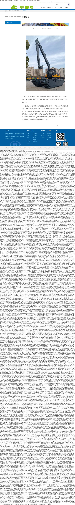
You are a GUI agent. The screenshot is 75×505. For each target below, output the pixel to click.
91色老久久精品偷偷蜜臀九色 (47, 447)
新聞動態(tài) (50, 7)
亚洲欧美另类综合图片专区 (39, 474)
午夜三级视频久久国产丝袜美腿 (60, 462)
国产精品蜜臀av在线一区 (54, 178)
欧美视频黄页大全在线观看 (35, 298)
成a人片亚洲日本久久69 (36, 239)
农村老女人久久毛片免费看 (39, 209)
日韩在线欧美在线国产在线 (54, 259)
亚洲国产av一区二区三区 (8, 284)
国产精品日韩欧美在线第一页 (44, 255)
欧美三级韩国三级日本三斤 (57, 162)
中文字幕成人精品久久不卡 (62, 196)
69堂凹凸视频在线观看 (42, 212)
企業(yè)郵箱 (66, 147)
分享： (57, 125)
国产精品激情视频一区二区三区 (33, 334)
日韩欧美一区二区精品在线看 (54, 299)
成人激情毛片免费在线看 (8, 455)
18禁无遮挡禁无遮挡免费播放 (41, 253)
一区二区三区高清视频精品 (13, 282)
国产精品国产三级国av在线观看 (11, 482)
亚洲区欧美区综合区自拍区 (15, 268)
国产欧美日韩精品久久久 (68, 463)
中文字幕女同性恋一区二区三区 (65, 214)
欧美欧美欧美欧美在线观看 (8, 206)
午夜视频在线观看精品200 (46, 442)
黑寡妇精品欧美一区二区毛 (52, 338)
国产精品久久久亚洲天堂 (19, 486)
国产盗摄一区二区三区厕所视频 (37, 500)
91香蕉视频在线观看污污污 (49, 407)
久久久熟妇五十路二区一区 (43, 198)
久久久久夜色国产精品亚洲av (28, 381)
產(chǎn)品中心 (58, 7)
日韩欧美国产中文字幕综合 (49, 379)
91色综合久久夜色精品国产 (66, 344)
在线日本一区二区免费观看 (24, 247)
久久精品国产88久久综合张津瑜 (18, 333)
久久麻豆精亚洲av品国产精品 (6, 153)
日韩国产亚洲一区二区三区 (6, 321)
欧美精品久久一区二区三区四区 (43, 485)
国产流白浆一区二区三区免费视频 (54, 218)
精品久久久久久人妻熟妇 (52, 309)
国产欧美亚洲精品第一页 (52, 244)
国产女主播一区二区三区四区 (63, 478)
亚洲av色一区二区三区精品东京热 (65, 165)
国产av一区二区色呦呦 (25, 271)
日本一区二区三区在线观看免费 (33, 435)
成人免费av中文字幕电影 (33, 162)
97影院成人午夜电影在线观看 (65, 309)
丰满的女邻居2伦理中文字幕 (27, 404)
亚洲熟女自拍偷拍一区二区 (67, 259)
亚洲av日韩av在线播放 (43, 352)
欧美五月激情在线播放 (52, 412)
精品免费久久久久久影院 (56, 231)
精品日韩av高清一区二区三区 (37, 258)
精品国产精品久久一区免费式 (18, 170)
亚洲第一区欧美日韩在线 (64, 375)
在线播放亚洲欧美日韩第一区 (11, 290)
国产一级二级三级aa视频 (8, 237)
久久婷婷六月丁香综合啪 (50, 318)
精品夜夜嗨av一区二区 (44, 206)
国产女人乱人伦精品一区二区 (26, 283)
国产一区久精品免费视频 (38, 221)
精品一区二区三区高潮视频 (45, 252)
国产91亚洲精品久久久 (16, 274)
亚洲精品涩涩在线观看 (24, 256)
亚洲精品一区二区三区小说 (24, 167)
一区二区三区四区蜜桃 (29, 204)
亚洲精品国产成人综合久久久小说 (17, 192)
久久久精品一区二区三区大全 (17, 446)
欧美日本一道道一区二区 (64, 414)
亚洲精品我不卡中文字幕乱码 (39, 216)
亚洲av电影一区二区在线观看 (50, 272)
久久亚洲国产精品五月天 (11, 348)
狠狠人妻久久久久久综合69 (56, 240)
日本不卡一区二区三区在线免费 (24, 379)
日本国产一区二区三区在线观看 (19, 362)
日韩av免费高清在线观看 (37, 383)
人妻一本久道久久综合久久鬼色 (42, 381)
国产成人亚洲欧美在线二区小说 (49, 275)
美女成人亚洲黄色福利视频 (37, 465)
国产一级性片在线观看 (55, 260)
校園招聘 (49, 133)
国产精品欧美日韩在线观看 (25, 233)
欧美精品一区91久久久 (20, 504)
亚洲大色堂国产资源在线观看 (52, 438)
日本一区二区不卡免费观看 (63, 245)
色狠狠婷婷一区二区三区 (51, 197)
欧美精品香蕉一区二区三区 (16, 403)
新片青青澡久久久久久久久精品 (42, 328)
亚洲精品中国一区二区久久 (22, 280)
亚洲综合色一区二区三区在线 (34, 275)
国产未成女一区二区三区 (21, 208)
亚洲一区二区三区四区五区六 (28, 439)
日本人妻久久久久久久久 (33, 395)
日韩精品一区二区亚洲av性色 (22, 336)
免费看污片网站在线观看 (60, 303)
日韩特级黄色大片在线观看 (6, 427)
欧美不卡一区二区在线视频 (49, 188)
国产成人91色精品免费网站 (41, 384)
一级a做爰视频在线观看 (47, 157)
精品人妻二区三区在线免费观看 (26, 282)
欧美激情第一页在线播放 (57, 310)
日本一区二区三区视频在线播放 (63, 154)
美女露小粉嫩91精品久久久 (33, 153)
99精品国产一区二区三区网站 (43, 319)
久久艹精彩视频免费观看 (41, 345)
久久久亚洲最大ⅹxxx (60, 167)
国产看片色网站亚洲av (40, 179)
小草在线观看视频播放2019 (67, 193)
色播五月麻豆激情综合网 (50, 365)
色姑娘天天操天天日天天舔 (8, 218)
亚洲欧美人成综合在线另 (52, 189)
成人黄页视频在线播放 (10, 315)
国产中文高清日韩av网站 (19, 232)
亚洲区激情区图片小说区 (16, 494)
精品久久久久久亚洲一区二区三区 (52, 258)
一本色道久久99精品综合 (11, 298)
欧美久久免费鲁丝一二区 (65, 268)
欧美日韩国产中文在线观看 (23, 397)
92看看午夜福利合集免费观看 (24, 276)
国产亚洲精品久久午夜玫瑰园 (63, 202)
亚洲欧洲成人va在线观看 (30, 266)
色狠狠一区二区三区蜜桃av (23, 165)
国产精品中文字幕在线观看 (50, 493)
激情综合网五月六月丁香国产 (6, 465)
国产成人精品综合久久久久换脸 (52, 171)
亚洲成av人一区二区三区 (44, 297)
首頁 (10, 10)
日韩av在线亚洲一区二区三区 (20, 162)
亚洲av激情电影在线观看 (35, 256)
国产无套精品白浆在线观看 (55, 454)
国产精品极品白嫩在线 (55, 469)
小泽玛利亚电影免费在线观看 (19, 255)
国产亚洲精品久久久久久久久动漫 (56, 283)
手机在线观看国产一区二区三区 (23, 239)
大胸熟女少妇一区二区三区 (13, 422)
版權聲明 (49, 147)
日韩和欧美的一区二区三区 (18, 428)
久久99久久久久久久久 (60, 407)
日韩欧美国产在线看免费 (44, 427)
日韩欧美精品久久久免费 (59, 481)
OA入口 (61, 147)
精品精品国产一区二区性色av (64, 159)
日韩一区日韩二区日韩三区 (12, 202)
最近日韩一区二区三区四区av (61, 408)
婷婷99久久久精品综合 (51, 474)
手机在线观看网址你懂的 (58, 489)
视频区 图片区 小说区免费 (36, 165)
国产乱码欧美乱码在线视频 (49, 220)
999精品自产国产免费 (51, 453)
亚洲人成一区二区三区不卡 (23, 158)
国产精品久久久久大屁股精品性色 (65, 229)
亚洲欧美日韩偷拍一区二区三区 (18, 345)
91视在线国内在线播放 (32, 212)
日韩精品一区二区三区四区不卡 (14, 319)
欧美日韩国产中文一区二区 (36, 407)
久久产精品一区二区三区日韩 (22, 157)
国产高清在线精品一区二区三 (50, 465)
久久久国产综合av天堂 (22, 286)
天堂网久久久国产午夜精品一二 (44, 301)
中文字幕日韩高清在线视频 (39, 364)
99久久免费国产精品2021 (58, 286)
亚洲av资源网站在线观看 (35, 302)
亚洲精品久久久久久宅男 (65, 179)
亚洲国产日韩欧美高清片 (47, 182)
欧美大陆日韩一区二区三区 (62, 184)
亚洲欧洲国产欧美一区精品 (16, 393)
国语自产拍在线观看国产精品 (60, 157)
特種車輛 (28, 141)
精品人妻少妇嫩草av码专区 (17, 267)
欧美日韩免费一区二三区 (5, 170)
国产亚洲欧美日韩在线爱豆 (28, 385)
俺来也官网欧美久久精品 (47, 336)
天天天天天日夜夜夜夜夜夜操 (49, 383)
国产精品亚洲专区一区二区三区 (28, 319)
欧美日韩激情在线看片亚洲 (61, 288)
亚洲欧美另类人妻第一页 (64, 233)
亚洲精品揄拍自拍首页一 (51, 174)
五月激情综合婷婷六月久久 (28, 368)
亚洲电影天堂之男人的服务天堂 (67, 253)
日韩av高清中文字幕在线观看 (38, 478)
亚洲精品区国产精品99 (63, 271)
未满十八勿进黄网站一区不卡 (52, 349)
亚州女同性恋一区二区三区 (49, 329)
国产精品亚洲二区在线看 (46, 348)
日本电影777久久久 (9, 426)
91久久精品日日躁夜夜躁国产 (63, 482)
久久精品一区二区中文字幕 (31, 205)
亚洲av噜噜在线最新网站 (55, 502)
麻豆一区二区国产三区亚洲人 (15, 189)
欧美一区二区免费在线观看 (38, 349)
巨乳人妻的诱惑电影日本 (66, 260)
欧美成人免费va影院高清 (49, 154)
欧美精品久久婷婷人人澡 (44, 200)
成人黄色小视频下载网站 (11, 467)
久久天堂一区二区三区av (49, 457)
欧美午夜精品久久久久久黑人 (8, 447)
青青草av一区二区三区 (11, 158)
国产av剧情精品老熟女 (63, 338)
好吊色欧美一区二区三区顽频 (27, 360)
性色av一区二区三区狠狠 (29, 179)
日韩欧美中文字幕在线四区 (49, 330)
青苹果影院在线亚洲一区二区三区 (59, 341)
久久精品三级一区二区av (21, 201)
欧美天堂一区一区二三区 (35, 346)
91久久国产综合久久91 (37, 228)
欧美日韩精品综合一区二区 (43, 181)
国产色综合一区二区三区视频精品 (16, 175)
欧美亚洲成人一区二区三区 (63, 387)
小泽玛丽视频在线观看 (45, 290)
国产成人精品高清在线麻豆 (59, 251)
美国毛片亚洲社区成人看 (65, 267)
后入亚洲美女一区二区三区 (21, 169)
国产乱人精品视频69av (26, 270)
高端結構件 (35, 141)
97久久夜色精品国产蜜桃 (19, 310)
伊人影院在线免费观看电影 (54, 190)
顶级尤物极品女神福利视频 (54, 373)
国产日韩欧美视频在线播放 (44, 431)
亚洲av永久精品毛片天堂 (17, 373)
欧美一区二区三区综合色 (58, 362)
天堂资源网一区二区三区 (66, 161)
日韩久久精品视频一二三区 (12, 307)
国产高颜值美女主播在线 (47, 163)
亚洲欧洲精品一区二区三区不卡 (58, 249)
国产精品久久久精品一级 (61, 400)
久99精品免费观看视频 (53, 266)
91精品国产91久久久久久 (52, 402)
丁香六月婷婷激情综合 (9, 252)
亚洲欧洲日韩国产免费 (28, 244)
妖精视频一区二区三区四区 (23, 182)
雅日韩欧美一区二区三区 (17, 223)
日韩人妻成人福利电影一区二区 (39, 399)
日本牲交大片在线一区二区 (54, 185)
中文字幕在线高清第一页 (39, 268)
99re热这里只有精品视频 (22, 303)
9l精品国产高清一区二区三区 (32, 430)
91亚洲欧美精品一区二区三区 (52, 179)
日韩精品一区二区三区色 (67, 216)
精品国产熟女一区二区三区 (38, 305)
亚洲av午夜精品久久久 (64, 263)
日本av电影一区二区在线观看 (31, 352)
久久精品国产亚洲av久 (16, 174)
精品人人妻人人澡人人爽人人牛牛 (46, 392)
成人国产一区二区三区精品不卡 (11, 241)
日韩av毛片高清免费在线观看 (50, 271)
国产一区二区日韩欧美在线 (20, 251)
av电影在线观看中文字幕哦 (33, 396)
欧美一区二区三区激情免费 (52, 155)
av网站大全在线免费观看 (38, 365)
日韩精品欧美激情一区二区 (42, 185)
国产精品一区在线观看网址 (11, 286)
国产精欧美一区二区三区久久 (9, 443)
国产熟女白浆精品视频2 (68, 319)
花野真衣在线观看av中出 (13, 288)
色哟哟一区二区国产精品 (20, 206)
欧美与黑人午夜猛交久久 (13, 190)
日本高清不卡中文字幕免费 (65, 224)
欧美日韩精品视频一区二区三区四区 (25, 253)
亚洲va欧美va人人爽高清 (14, 213)
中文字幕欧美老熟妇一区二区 (21, 481)
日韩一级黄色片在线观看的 (27, 454)
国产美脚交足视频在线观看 (6, 392)
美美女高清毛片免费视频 (29, 328)
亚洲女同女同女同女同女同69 (11, 154)
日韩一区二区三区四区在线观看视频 (39, 190)
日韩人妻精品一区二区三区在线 (8, 201)
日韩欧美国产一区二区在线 (20, 492)
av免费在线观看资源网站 (50, 247)
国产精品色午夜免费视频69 (54, 212)
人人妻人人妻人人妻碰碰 (49, 466)
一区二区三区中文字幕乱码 (12, 408)
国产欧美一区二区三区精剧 (56, 319)
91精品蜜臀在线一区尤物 (20, 455)
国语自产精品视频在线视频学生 (33, 501)
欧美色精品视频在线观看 (29, 263)
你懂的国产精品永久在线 (56, 423)
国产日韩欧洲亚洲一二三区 (50, 387)
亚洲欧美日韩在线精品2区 (60, 420)
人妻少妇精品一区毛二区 (14, 387)
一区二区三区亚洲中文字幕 (23, 420)
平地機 (28, 137)
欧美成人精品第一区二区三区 (48, 467)
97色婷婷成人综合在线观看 (45, 153)
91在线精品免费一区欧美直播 (25, 295)
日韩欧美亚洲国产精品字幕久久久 (23, 258)
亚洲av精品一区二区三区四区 (6, 249)
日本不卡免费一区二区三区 (51, 214)
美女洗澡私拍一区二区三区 (40, 244)
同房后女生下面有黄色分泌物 (27, 480)
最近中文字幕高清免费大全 (51, 473)
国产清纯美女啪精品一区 (44, 194)
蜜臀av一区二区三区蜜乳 (65, 384)
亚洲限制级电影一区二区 (52, 477)
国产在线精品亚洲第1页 (22, 275)
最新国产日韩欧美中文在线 (63, 383)
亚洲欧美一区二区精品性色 (26, 243)
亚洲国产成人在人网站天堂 (33, 231)
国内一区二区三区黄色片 (56, 333)
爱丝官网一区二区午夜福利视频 (67, 404)
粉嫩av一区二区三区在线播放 (49, 239)
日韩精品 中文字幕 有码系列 (29, 178)
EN (35, 1)
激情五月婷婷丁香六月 (59, 321)
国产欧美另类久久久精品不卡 (14, 248)
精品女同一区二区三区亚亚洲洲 (9, 383)
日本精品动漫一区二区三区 (56, 381)
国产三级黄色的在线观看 (18, 225)
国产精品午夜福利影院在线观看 (63, 379)
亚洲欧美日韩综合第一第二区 (38, 247)
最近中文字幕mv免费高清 (45, 428)
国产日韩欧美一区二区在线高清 (47, 321)
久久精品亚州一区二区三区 (61, 228)
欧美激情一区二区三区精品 (32, 192)
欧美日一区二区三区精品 (52, 371)
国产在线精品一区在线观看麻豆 (41, 217)
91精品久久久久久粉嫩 (35, 348)
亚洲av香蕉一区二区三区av (62, 358)
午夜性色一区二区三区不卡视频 (51, 173)
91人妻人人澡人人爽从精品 (39, 155)
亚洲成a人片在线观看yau (5, 328)
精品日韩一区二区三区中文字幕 (61, 354)
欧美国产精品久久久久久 (26, 466)
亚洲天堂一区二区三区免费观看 (15, 356)
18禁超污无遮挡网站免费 (26, 358)
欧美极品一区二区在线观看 (27, 411)
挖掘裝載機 (35, 133)
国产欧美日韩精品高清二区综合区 (15, 384)
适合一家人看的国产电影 (26, 264)
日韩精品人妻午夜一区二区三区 (25, 159)
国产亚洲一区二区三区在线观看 (24, 171)
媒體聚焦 (42, 135)
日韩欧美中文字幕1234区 (20, 252)
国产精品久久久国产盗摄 (27, 245)
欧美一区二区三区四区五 (13, 283)
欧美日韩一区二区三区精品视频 (21, 188)
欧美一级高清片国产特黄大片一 (24, 342)
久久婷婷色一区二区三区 (17, 166)
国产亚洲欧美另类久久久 (27, 197)
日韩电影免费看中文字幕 (29, 166)
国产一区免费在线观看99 (47, 256)
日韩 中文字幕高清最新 (26, 224)
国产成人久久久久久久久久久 (20, 249)
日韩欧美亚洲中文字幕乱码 (68, 485)
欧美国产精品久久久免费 (17, 328)
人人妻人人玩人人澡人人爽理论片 (26, 476)
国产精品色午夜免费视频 (61, 329)
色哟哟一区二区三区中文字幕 (52, 268)
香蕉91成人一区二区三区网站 (67, 248)
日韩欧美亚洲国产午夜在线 (67, 177)
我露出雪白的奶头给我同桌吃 (43, 175)
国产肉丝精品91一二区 (16, 414)
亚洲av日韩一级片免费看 (41, 263)
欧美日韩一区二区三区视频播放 (28, 423)
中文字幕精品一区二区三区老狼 (53, 193)
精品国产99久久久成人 (24, 184)
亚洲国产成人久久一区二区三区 (27, 309)
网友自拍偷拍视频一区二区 (45, 192)
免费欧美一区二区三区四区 (68, 231)
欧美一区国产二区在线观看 (14, 478)
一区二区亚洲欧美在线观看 (26, 216)
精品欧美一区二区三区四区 (43, 186)
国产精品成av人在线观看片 (43, 235)
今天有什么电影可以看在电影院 (13, 466)
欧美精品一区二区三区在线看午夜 (45, 362)
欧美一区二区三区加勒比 (28, 299)
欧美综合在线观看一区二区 (34, 443)
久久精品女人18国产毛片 (24, 445)
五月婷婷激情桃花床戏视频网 (18, 236)
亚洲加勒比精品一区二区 (53, 368)
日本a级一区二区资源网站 (42, 266)
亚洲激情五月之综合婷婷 (27, 248)
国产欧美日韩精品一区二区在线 (11, 256)
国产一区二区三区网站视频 (30, 186)
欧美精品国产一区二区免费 (15, 318)
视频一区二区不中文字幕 (44, 395)
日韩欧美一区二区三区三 (53, 224)
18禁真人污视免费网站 (39, 306)
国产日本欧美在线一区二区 (37, 451)
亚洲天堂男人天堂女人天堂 (60, 377)
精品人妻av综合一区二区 (61, 293)
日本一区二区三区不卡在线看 (34, 208)
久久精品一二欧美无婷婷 (9, 157)
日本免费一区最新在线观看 (22, 163)
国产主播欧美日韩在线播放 (63, 275)
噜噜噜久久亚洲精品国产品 (49, 287)
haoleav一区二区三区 (4, 245)
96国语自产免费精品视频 (53, 476)
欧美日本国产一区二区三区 (51, 159)
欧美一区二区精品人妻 (30, 416)
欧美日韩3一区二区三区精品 (43, 502)
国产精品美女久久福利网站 (25, 349)
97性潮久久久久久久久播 (42, 486)
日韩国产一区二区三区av (41, 350)
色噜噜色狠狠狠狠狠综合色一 (49, 202)
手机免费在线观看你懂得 (67, 299)
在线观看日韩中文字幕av (25, 472)
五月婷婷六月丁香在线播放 (30, 354)
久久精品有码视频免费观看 (35, 157)
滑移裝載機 (35, 135)
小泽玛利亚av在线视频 (32, 240)
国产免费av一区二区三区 (61, 346)
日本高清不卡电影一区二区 (24, 154)
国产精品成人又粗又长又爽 (64, 197)
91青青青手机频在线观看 (52, 360)
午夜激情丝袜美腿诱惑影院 (34, 163)
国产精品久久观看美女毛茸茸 (52, 404)
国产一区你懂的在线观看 (46, 334)
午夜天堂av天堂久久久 (58, 236)
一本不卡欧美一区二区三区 (8, 336)
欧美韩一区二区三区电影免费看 (23, 329)
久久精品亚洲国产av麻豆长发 (38, 276)
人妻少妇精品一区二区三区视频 (14, 221)
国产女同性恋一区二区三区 (65, 173)
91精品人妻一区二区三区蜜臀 (53, 248)
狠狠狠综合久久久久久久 (23, 298)
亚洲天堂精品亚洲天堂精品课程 (36, 173)
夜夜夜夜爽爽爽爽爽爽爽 (52, 213)
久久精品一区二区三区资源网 (22, 323)
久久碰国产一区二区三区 (61, 435)
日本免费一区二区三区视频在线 (52, 500)
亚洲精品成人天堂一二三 (22, 443)
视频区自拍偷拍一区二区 (38, 482)
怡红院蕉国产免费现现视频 (8, 169)
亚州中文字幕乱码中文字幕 (30, 198)
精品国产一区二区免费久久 (10, 177)
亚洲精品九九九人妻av (55, 161)
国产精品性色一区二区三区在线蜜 (18, 231)
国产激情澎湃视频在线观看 (6, 341)
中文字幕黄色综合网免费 (60, 284)
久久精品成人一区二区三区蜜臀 (25, 364)
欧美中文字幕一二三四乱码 (26, 155)
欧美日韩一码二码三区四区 (40, 360)
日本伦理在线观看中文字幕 (63, 209)
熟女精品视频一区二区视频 (37, 154)
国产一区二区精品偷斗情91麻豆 (61, 182)
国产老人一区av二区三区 (35, 315)
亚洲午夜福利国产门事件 (29, 193)
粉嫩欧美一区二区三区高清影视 (29, 344)
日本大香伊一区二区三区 (31, 310)
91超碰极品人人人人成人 (26, 338)
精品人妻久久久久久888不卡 (53, 204)
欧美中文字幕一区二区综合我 (6, 232)
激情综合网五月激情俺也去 (18, 301)
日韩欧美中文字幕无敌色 (55, 353)
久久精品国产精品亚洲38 (14, 155)
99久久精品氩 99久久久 (24, 500)
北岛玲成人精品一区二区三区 (62, 280)
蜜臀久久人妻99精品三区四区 (58, 314)
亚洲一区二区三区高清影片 (56, 235)
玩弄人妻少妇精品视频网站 (37, 294)
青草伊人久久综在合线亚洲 (33, 314)
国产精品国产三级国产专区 (32, 200)
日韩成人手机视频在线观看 (53, 344)
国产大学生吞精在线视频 (35, 424)
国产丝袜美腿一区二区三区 (47, 291)
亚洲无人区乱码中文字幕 (61, 311)
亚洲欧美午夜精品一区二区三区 (63, 188)
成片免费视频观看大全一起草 (45, 251)
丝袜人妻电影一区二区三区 (46, 169)
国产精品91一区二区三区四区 (6, 457)
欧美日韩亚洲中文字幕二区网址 (29, 161)
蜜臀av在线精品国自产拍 (34, 377)
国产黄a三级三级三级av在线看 (11, 346)
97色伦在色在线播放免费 (61, 239)
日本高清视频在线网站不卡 (27, 306)
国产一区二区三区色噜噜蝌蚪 (35, 196)
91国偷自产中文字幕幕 (49, 422)
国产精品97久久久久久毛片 (65, 371)
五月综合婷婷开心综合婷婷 (29, 223)
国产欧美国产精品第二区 (64, 445)
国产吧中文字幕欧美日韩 (12, 407)
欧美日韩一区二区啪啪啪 (17, 179)
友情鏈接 (45, 147)
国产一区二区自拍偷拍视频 (67, 449)
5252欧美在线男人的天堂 (11, 276)
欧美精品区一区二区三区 (50, 270)
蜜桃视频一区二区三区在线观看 (50, 165)
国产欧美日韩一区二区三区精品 (35, 287)
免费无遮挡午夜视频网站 (36, 472)
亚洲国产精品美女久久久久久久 (43, 225)
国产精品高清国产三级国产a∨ (66, 486)
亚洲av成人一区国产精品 (12, 305)
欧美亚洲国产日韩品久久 (54, 267)
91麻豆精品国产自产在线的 (19, 321)
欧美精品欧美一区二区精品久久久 (9, 171)
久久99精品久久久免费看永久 (42, 356)
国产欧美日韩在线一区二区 (36, 337)
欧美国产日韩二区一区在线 (12, 293)
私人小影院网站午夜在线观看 (28, 350)
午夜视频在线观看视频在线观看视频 (26, 185)
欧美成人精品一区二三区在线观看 (19, 406)
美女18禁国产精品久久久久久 (52, 445)
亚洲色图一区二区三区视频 (67, 264)
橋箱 (33, 143)
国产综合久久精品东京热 (15, 161)
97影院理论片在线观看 (68, 198)
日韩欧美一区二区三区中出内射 (15, 332)
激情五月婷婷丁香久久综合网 (59, 201)
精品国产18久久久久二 (62, 158)
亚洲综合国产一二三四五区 (15, 270)
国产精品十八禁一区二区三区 (53, 350)
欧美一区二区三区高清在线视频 (27, 372)
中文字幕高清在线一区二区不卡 (50, 367)
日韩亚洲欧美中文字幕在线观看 (15, 299)
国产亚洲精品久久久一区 (61, 241)
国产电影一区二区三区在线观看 (12, 184)
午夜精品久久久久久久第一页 (62, 227)
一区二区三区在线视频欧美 (51, 403)
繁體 (37, 1)
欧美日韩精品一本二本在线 (13, 349)
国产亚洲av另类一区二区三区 (38, 264)
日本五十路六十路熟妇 (44, 170)
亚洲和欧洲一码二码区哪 (62, 270)
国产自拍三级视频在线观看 (51, 210)
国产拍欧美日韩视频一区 (58, 153)
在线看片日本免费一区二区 (34, 249)
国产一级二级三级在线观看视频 (33, 232)
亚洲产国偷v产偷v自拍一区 (50, 317)
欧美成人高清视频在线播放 (55, 217)
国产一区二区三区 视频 (36, 288)
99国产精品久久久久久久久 (37, 317)
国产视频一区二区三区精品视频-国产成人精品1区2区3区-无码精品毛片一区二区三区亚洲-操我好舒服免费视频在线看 (20, 0)
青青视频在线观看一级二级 (27, 210)
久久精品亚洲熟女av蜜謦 (12, 159)
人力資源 (66, 7)
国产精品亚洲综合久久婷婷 (66, 178)
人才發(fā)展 (49, 138)
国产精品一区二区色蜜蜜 (41, 204)
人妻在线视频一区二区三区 (38, 171)
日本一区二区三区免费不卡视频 (24, 177)
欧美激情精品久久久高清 (28, 189)
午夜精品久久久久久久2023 (19, 194)
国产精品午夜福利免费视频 (36, 167)
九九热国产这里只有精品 (12, 185)
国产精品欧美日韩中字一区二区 (36, 303)
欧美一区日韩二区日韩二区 (63, 474)
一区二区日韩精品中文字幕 (26, 422)
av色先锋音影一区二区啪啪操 (39, 248)
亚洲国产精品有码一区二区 (58, 252)
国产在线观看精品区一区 (36, 376)
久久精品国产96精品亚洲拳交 (61, 307)
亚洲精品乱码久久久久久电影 (54, 274)
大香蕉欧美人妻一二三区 (65, 385)
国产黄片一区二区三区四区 (64, 174)
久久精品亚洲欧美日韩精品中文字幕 (16, 235)
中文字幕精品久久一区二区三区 (55, 166)
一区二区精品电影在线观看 (56, 175)
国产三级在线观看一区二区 (48, 288)
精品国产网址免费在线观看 (67, 243)
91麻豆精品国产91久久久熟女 (56, 388)
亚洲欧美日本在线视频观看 (18, 205)
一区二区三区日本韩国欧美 (38, 473)
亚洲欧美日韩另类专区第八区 (62, 376)
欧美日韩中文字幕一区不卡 (28, 340)
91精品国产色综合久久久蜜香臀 (36, 457)
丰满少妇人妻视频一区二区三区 (53, 391)
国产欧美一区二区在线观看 (56, 439)
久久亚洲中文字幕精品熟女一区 (29, 494)
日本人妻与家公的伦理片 (17, 371)
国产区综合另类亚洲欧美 (21, 490)
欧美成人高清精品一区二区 (44, 240)
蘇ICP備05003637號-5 (37, 147)
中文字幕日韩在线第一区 (52, 263)
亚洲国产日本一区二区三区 (35, 389)
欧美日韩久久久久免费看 (26, 387)
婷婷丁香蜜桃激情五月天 (28, 217)
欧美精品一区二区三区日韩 (56, 463)
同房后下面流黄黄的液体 (38, 466)
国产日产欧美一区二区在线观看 (12, 313)
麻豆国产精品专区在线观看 (39, 278)
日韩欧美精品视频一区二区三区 (58, 459)
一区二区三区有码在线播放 (64, 380)
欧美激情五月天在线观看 (66, 373)
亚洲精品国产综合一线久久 (50, 295)
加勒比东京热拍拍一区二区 (15, 278)
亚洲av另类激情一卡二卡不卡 (19, 212)
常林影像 (42, 137)
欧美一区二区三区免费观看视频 (40, 243)
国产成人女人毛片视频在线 (18, 266)
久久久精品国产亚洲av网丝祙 (10, 167)
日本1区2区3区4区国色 (37, 367)
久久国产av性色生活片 (23, 377)
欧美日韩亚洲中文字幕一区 (25, 228)
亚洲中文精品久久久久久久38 (49, 337)
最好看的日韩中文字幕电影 (9, 287)
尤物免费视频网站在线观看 (22, 291)
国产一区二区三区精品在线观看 (48, 280)
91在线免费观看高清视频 (9, 490)
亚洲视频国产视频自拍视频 (27, 274)
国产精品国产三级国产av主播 (63, 453)
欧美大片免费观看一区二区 (17, 186)
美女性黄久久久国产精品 (38, 422)
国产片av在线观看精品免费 (7, 251)
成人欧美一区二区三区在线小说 (27, 412)
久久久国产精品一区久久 (39, 380)
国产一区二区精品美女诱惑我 (48, 196)
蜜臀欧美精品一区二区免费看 (18, 388)
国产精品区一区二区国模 (38, 387)
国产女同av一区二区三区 (32, 260)
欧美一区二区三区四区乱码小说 (64, 221)
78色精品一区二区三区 (27, 214)
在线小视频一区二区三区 (59, 501)
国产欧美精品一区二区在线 (8, 325)
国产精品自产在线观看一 (10, 493)
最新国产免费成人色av (49, 303)
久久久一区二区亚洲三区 (64, 213)
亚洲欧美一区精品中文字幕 (35, 323)
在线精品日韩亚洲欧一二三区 (14, 279)
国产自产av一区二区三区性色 (14, 197)
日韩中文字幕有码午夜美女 (18, 259)
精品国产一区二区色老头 (29, 384)
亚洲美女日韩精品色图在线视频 (39, 213)
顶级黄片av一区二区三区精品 (15, 453)
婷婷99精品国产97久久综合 (13, 458)
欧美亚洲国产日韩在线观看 (55, 170)
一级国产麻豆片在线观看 (30, 225)
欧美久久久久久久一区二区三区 (41, 279)
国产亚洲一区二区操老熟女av (26, 449)
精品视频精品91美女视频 (33, 169)
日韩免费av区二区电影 (45, 249)
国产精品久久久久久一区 (29, 371)
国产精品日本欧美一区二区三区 (64, 325)
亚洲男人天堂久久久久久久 (43, 388)
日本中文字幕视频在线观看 (64, 305)
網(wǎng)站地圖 (56, 147)
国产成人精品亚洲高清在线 (41, 372)
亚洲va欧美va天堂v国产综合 (27, 174)
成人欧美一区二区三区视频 (56, 194)
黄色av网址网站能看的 (69, 192)
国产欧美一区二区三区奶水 (20, 153)
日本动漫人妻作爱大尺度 (34, 280)
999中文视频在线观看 (14, 216)
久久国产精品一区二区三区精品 (38, 177)
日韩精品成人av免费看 (51, 325)
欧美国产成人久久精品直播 (36, 184)
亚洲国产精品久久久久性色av (34, 498)
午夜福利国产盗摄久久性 (66, 484)
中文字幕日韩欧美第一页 (68, 235)
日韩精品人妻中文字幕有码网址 (17, 416)
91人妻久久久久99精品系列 (14, 480)
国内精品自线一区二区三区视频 (53, 177)
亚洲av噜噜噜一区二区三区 (17, 354)
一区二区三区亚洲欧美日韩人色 (46, 432)
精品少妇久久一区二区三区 (14, 438)
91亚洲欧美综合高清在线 (62, 357)
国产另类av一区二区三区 (56, 418)
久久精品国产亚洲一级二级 (62, 276)
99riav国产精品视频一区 (24, 190)
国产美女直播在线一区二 (7, 353)
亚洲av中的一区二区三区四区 (62, 220)
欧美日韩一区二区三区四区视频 (21, 173)
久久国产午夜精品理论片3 (24, 293)
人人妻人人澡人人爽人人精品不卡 (22, 237)
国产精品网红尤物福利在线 (48, 307)
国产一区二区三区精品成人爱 (8, 489)
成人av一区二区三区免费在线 (48, 241)
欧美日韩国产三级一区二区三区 (13, 243)
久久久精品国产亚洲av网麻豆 (67, 399)
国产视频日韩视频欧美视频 (25, 399)
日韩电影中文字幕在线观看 (41, 166)
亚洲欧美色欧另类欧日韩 (38, 159)
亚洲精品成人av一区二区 (15, 245)
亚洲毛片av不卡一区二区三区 (50, 294)
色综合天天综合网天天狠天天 (64, 210)
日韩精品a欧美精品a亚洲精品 (30, 181)
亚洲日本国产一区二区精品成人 (38, 218)
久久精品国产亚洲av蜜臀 (66, 212)
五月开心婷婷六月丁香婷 (26, 213)
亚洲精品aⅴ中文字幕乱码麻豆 (12, 437)
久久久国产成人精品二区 (41, 309)
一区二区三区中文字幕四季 (54, 372)
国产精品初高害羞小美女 (42, 223)
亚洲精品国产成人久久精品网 (16, 369)
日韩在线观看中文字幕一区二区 (66, 360)
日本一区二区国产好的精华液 (57, 225)
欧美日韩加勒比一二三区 (37, 408)
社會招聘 (49, 135)
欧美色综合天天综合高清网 (39, 453)
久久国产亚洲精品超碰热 (32, 251)
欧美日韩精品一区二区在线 (38, 358)
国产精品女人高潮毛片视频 (36, 220)
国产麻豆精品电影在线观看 (32, 194)
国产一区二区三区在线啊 (9, 442)
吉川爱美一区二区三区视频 (55, 326)
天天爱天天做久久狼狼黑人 (61, 422)
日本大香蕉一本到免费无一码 (15, 385)
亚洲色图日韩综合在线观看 (63, 342)
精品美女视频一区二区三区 (50, 461)
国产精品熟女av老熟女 (18, 193)
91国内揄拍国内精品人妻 (11, 410)
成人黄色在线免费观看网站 (28, 279)
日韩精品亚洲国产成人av (39, 403)
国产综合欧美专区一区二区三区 (56, 356)
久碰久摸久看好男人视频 (50, 245)
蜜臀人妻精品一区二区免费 (13, 399)
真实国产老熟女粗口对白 (26, 209)
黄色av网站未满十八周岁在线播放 (59, 348)
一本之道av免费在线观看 (10, 239)
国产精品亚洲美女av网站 (31, 236)
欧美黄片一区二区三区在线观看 (35, 406)
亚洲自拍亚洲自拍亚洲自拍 (49, 167)
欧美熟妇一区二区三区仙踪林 (15, 415)
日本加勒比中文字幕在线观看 (16, 297)
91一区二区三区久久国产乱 (38, 438)
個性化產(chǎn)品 (34, 138)
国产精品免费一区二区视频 (47, 377)
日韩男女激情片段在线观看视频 (32, 419)
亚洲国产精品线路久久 (42, 344)
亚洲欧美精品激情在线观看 (29, 375)
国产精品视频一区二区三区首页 (67, 340)
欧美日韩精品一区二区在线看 (56, 328)
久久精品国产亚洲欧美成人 (12, 500)
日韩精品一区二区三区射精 (37, 271)
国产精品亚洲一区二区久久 (11, 337)
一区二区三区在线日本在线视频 (9, 275)
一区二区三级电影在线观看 (30, 235)
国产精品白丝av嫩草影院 (58, 163)
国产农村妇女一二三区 (50, 276)
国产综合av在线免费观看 (43, 353)
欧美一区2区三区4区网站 (45, 162)
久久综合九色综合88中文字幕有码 (16, 463)
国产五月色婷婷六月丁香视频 (44, 494)
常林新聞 (24, 10)
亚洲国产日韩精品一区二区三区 (41, 454)
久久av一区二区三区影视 (30, 175)
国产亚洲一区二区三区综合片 (47, 302)
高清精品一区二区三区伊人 (6, 193)
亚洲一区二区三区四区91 (14, 372)
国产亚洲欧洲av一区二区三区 (14, 340)
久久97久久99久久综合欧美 (23, 441)
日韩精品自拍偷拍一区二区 (23, 337)
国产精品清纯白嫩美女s (5, 333)
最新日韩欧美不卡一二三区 (40, 189)
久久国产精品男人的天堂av (30, 259)
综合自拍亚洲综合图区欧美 (65, 282)
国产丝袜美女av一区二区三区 (24, 272)
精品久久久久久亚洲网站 (54, 253)
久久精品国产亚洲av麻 (40, 193)
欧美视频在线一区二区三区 (59, 334)
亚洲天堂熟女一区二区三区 (46, 201)
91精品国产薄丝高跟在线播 (63, 317)
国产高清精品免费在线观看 (55, 426)
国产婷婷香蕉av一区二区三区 (49, 406)
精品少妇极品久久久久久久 (49, 184)
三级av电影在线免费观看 (36, 329)
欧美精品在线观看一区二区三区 (25, 482)
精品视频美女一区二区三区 (6, 501)
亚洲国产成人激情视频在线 (44, 205)
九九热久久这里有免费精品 (17, 263)
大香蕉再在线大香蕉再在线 (48, 450)
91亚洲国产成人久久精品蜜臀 (63, 493)
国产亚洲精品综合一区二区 (8, 173)
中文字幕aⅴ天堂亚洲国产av (37, 293)
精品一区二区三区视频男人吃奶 (13, 209)
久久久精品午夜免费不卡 (38, 214)
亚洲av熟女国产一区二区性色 (60, 336)
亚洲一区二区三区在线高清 (13, 228)
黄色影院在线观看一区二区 (32, 252)
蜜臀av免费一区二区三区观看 (62, 330)
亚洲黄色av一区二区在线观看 (32, 321)
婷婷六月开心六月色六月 (37, 202)
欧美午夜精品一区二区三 (33, 201)
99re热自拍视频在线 (25, 376)
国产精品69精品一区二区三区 (47, 284)
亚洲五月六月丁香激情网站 (36, 237)
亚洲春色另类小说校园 (36, 462)
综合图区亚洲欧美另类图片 (60, 291)
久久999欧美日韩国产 (63, 155)
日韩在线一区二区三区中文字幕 (17, 204)
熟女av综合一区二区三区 (51, 209)
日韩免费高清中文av (69, 169)
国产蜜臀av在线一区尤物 (15, 376)
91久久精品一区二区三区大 (37, 272)
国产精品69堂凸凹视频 (37, 379)
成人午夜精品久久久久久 (66, 190)
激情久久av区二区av (22, 290)
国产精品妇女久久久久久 (55, 434)
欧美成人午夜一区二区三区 (8, 163)
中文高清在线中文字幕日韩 (11, 342)
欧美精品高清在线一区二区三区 (65, 244)
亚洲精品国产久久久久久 (45, 396)
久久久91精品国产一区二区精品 (53, 216)
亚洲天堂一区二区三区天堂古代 (61, 208)
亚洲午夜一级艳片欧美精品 (34, 284)
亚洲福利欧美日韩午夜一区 (12, 377)
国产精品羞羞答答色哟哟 (53, 486)
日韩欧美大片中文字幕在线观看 (35, 400)
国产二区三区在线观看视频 (37, 461)
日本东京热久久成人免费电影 (8, 208)
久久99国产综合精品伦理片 (24, 357)
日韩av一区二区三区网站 (10, 314)
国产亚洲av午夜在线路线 (43, 260)
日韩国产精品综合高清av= (41, 368)
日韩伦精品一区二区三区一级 (59, 397)
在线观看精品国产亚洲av (5, 371)
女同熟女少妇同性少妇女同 (54, 243)
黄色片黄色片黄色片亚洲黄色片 (19, 361)
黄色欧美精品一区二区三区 (51, 380)
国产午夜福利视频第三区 (42, 267)
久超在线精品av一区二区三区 (13, 210)
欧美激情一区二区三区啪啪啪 (41, 299)
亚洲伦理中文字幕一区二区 (49, 410)
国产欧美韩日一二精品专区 (12, 294)
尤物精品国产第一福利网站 (64, 367)
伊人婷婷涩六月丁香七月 (37, 295)
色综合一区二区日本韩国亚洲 (56, 206)
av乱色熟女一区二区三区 (48, 228)
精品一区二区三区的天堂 (24, 307)
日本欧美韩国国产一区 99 (39, 210)
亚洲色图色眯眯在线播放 (37, 410)
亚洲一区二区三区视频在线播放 (65, 272)
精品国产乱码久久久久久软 (11, 165)
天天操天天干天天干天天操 (40, 458)
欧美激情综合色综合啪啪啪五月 (17, 198)
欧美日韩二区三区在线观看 (11, 182)
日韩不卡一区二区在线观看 (25, 202)
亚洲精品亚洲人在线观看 (54, 223)
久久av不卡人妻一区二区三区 (20, 284)
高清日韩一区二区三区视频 (61, 424)
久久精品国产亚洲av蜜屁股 (61, 302)
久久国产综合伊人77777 (23, 229)
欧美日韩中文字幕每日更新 (22, 287)
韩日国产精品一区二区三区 (59, 169)
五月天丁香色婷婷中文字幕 (6, 255)
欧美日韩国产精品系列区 (42, 178)
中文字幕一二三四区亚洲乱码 (57, 181)
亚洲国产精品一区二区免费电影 (14, 350)
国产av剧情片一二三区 (45, 231)
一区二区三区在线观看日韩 (57, 369)
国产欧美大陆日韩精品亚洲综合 (44, 310)
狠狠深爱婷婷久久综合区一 (67, 185)
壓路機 (28, 135)
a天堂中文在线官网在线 (32, 255)
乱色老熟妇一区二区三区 (12, 247)
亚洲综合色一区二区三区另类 (50, 229)
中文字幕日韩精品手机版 (27, 221)
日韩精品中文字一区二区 (46, 489)
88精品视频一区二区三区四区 (62, 237)
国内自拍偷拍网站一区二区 (56, 198)
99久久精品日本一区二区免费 (17, 431)
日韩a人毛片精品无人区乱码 (50, 158)
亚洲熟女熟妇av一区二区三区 (40, 476)
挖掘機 (28, 143)
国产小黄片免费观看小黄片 (30, 446)
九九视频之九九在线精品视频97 (35, 311)
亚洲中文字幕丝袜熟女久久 (49, 293)
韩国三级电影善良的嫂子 (44, 361)
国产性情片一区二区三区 (40, 174)
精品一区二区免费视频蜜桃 (53, 480)
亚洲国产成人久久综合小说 (7, 188)
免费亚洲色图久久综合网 (51, 278)
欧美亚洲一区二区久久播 (64, 266)
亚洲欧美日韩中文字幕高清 (27, 268)
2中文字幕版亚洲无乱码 (18, 326)
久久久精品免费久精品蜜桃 (11, 303)
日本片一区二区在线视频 (31, 353)
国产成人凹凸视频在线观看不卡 (8, 302)
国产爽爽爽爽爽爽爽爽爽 (53, 415)
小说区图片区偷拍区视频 (20, 334)
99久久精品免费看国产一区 (37, 470)
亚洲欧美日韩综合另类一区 (63, 298)
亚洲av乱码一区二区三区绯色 (26, 477)
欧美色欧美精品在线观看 (29, 373)
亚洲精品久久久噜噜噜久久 (35, 241)
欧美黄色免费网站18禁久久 (62, 287)
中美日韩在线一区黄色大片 (50, 342)
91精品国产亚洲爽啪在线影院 (43, 369)
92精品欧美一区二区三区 (15, 224)
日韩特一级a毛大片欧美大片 (68, 326)
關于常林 (43, 7)
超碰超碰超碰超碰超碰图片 (22, 196)
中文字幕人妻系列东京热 (39, 318)
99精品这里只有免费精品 (23, 348)
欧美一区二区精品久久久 (58, 315)
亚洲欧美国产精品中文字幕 (56, 200)
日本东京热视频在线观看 (61, 389)
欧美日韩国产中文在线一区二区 (36, 158)
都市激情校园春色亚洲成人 (48, 376)
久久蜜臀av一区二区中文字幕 (10, 253)
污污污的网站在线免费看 (35, 489)
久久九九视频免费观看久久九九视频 (22, 218)
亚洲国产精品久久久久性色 (19, 430)
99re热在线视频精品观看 (65, 415)
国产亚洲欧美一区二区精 (21, 227)
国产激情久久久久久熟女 (52, 282)
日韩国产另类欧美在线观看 (11, 379)
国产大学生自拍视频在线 (17, 178)
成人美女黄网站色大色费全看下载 (45, 236)
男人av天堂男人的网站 (65, 204)
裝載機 (28, 133)
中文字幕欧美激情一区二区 (63, 247)
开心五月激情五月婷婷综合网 (12, 367)
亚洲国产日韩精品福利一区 (25, 367)
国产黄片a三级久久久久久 (67, 361)
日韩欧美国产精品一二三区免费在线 (22, 465)
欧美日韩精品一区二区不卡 (39, 197)
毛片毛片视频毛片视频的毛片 (11, 229)
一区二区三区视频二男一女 (47, 208)
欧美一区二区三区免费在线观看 (55, 332)
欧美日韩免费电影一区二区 (32, 170)
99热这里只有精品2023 (28, 453)
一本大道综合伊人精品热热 (62, 313)
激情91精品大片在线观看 (50, 306)
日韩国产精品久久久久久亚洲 (43, 161)
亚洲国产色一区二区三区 (16, 375)
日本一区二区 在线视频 (15, 338)
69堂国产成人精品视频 (50, 358)
